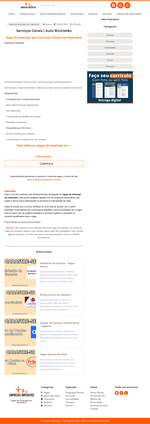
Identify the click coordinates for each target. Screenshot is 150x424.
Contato (107, 14)
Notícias (92, 14)
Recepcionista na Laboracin (55, 295)
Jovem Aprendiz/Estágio (53, 14)
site (69, 145)
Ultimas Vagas (27, 14)
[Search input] (72, 5)
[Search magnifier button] (105, 5)
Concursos (77, 14)
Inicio (12, 14)
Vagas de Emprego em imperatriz (24, 24)
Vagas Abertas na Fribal (53, 354)
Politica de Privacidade (129, 14)
